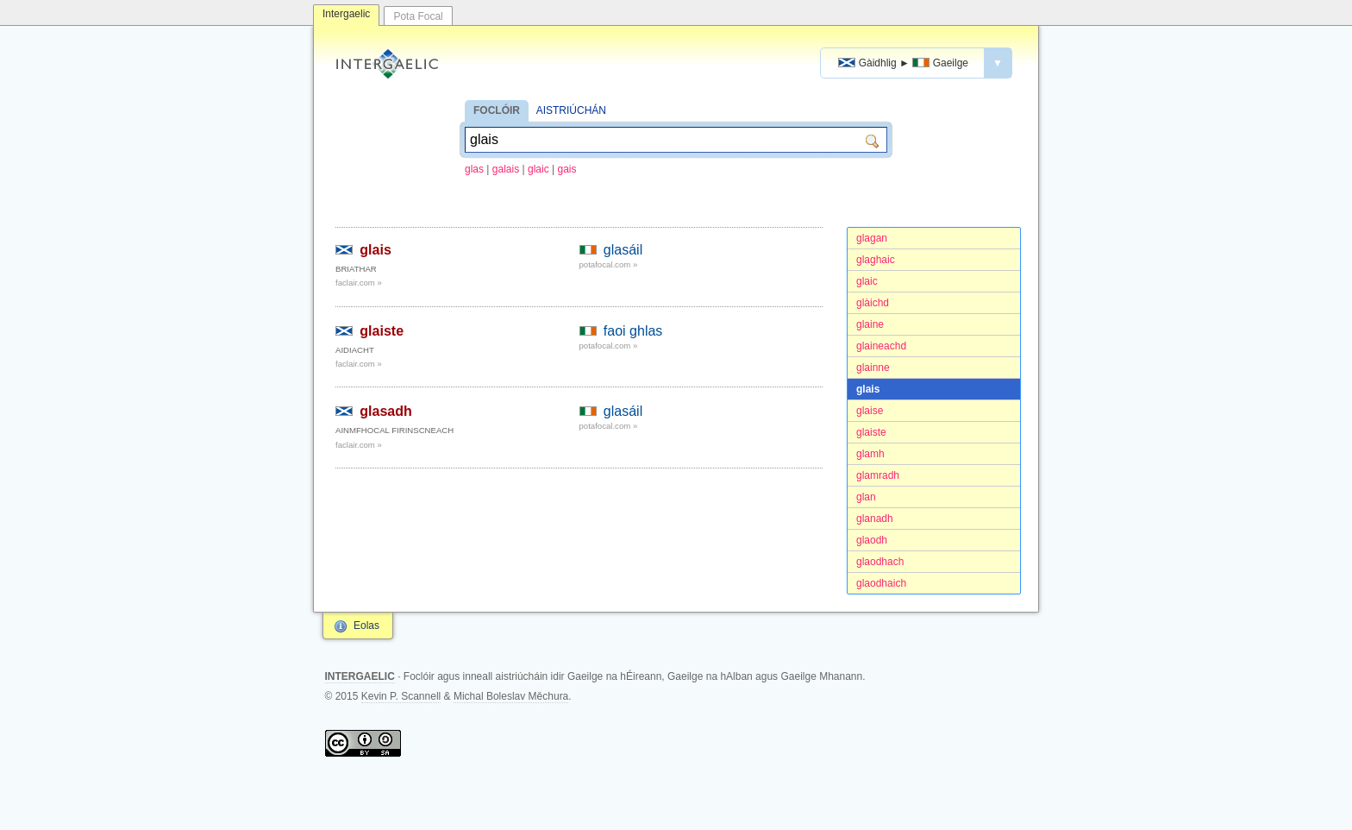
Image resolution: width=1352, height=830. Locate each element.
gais (567, 169)
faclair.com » (358, 282)
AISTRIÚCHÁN (571, 110)
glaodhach (880, 562)
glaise (869, 411)
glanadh (874, 518)
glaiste (871, 432)
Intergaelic (346, 14)
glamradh (877, 475)
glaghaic (875, 260)
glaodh (871, 540)
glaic (538, 169)
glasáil (623, 249)
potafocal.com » (608, 264)
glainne (873, 368)
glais (867, 389)
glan (866, 497)
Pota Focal (417, 16)
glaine (870, 324)
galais (505, 169)
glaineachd (881, 346)
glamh (870, 454)
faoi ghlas (633, 331)
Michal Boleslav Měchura (511, 696)
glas (474, 169)
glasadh (385, 411)
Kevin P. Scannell (401, 696)
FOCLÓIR (496, 110)
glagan (871, 238)
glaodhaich (881, 583)
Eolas (366, 625)
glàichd (872, 303)
